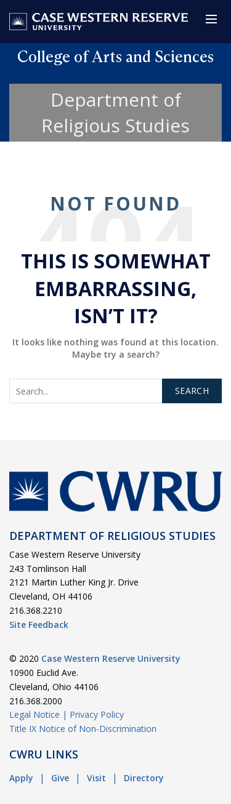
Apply (21, 778)
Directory (144, 778)
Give (60, 778)
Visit (96, 778)
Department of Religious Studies (115, 112)
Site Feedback (38, 624)
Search (192, 390)
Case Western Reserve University (110, 658)
